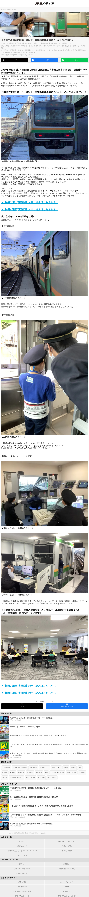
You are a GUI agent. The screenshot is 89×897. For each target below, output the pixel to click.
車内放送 (39, 772)
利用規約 (67, 864)
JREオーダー (22, 887)
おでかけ (82, 772)
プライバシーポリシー (22, 869)
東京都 (4, 777)
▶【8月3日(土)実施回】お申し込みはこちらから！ (29, 202)
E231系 (4, 772)
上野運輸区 (33, 767)
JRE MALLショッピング (67, 841)
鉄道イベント (44, 767)
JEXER (66, 886)
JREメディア (5, 833)
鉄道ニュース (56, 767)
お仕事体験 (6, 767)
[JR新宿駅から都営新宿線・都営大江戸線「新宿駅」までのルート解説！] (44, 737)
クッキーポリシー (22, 873)
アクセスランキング (9, 784)
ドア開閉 (30, 772)
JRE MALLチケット (16, 777)
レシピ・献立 (22, 855)
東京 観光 (41, 777)
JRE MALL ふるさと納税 (22, 891)
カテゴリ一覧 (6, 837)
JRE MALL (22, 882)
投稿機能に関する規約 (67, 869)
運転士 (73, 767)
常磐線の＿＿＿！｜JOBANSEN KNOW (22, 851)
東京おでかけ (51, 777)
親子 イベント (71, 772)
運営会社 (22, 864)
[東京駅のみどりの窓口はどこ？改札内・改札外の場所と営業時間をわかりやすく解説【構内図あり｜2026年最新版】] (44, 755)
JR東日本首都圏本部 (20, 767)
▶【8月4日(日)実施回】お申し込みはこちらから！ (29, 209)
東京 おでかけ (67, 851)
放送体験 (21, 772)
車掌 (79, 767)
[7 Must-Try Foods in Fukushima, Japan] (44, 729)
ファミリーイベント (57, 772)
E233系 (12, 772)
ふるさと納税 (67, 846)
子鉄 (46, 772)
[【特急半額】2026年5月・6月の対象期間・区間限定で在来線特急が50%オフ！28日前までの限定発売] (44, 746)
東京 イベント (30, 777)
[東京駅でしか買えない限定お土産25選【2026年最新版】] (44, 720)
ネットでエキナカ (66, 882)
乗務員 (66, 767)
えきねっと (67, 891)
